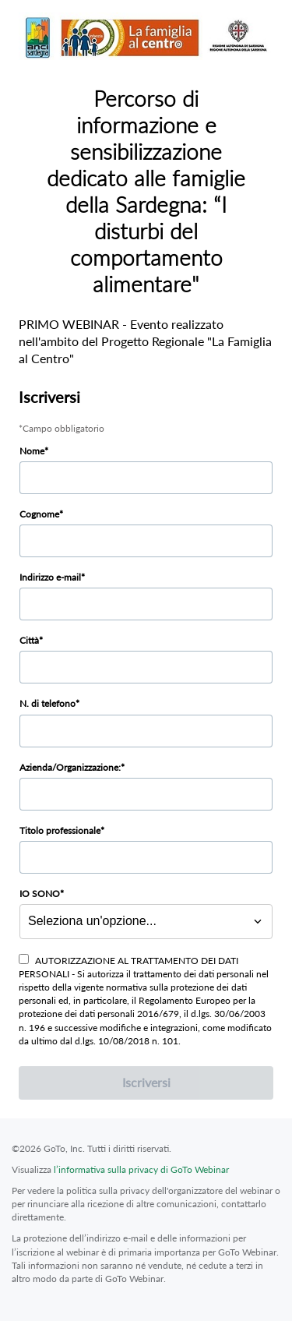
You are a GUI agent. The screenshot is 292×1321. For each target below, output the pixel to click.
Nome (31, 451)
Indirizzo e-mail (50, 577)
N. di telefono (47, 703)
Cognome (39, 514)
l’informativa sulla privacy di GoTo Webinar (141, 1169)
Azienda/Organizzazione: (70, 767)
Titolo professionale (59, 830)
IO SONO (39, 893)
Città (29, 640)
